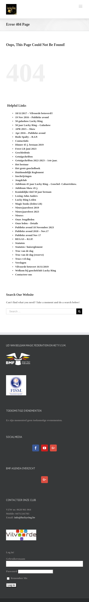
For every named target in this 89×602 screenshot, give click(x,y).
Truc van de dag (24, 250)
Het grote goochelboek (27, 168)
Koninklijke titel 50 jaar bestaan (33, 191)
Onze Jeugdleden (24, 219)
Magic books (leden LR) (28, 203)
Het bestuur (22, 164)
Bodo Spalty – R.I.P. (26, 136)
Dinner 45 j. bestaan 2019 (29, 144)
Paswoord (11, 571)
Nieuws (19, 215)
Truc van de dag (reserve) (29, 254)
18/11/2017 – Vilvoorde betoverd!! (34, 113)
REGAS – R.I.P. (24, 239)
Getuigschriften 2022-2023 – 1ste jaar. (36, 160)
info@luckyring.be (24, 517)
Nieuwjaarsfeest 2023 (27, 211)
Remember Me (17, 578)
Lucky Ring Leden (25, 199)
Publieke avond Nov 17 (28, 235)
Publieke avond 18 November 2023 (34, 227)
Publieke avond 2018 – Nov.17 (32, 231)
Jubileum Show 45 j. (26, 188)
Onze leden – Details (26, 223)
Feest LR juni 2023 (25, 148)
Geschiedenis (22, 152)
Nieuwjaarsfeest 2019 (27, 207)
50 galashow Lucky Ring (29, 121)
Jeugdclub (21, 180)
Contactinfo (22, 140)
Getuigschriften (24, 156)
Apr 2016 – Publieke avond (30, 132)
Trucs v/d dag (23, 258)
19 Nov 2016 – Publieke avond (32, 117)
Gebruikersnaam (15, 558)
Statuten (20, 243)
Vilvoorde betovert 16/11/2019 (32, 266)
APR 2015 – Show (25, 128)
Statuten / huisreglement (29, 246)
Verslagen (20, 262)
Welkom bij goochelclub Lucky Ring (35, 270)
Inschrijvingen (23, 176)
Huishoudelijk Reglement (29, 172)
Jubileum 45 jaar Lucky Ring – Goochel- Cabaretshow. (46, 183)
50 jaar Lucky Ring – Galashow (33, 125)
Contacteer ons (23, 274)
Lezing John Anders (26, 195)
